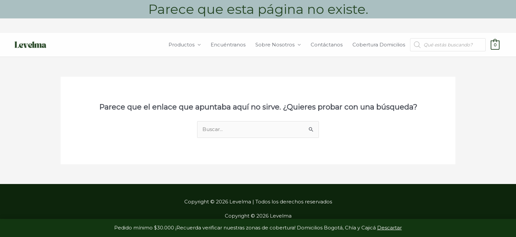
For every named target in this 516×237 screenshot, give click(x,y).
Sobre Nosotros (275, 44)
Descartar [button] (389, 227)
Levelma (79, 45)
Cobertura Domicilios (378, 44)
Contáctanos (327, 44)
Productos (181, 44)
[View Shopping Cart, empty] (495, 44)
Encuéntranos (228, 44)
